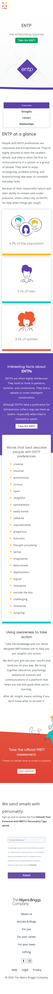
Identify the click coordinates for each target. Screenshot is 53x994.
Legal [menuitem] (25, 969)
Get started (26, 771)
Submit (26, 875)
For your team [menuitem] (26, 944)
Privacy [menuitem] (37, 969)
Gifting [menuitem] (26, 952)
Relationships (26, 124)
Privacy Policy (32, 865)
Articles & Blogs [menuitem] (26, 921)
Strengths (26, 111)
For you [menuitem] (26, 929)
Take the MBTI (26, 40)
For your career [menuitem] (26, 936)
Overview (26, 105)
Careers (26, 117)
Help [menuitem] (14, 969)
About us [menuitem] (26, 914)
